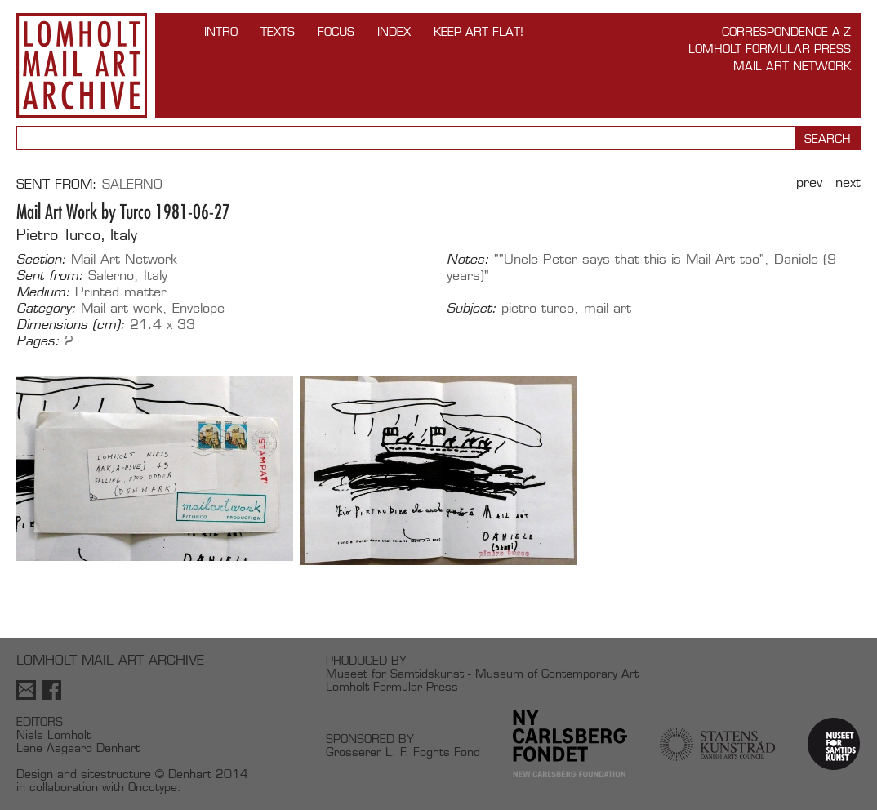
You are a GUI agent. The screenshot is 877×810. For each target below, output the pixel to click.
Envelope (198, 308)
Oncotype (152, 787)
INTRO (221, 31)
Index (394, 31)
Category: (46, 308)
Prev (809, 182)
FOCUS (336, 31)
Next (848, 182)
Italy (155, 275)
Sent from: (49, 276)
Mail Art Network (792, 66)
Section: (41, 259)
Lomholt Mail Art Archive (81, 65)
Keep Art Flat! (478, 31)
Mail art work (121, 308)
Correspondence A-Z (786, 31)
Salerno (132, 184)
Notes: (468, 259)
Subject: (471, 308)
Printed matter (121, 292)
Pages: (38, 341)
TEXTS (277, 31)
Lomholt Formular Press (769, 49)
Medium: (43, 292)
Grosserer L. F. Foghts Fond (403, 752)
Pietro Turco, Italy (76, 234)
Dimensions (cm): (70, 325)
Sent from (54, 184)
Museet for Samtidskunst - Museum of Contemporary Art (482, 673)
